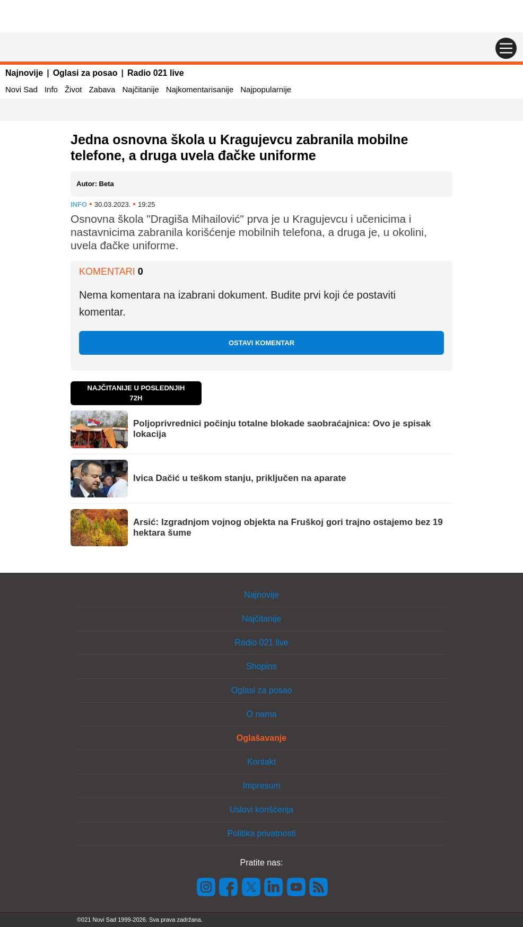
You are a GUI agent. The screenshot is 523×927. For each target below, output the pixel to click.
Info (51, 89)
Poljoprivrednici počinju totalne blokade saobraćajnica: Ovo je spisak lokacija (282, 428)
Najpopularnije (265, 89)
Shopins (261, 666)
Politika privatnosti (262, 833)
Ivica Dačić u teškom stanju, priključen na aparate (239, 478)
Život (73, 89)
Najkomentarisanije (200, 89)
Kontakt (261, 761)
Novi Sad (21, 89)
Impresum (261, 785)
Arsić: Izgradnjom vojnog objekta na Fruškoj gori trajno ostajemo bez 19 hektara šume (288, 527)
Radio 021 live (155, 72)
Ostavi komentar (261, 343)
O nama (262, 714)
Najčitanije (140, 89)
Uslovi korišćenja (261, 809)
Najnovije (24, 72)
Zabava (102, 89)
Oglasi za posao (85, 72)
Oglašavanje (261, 737)
